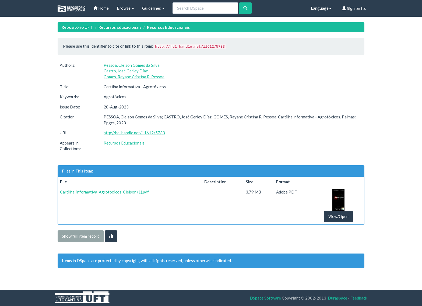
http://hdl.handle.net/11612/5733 (134, 132)
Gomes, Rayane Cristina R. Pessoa (134, 76)
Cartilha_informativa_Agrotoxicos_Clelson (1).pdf (104, 191)
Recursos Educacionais (120, 27)
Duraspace (337, 298)
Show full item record (81, 236)
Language (321, 8)
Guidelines (153, 8)
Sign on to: (354, 8)
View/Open (338, 216)
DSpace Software (265, 298)
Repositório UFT (77, 27)
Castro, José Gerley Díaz (126, 70)
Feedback (358, 298)
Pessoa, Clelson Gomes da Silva (132, 65)
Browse (125, 8)
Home (101, 8)
